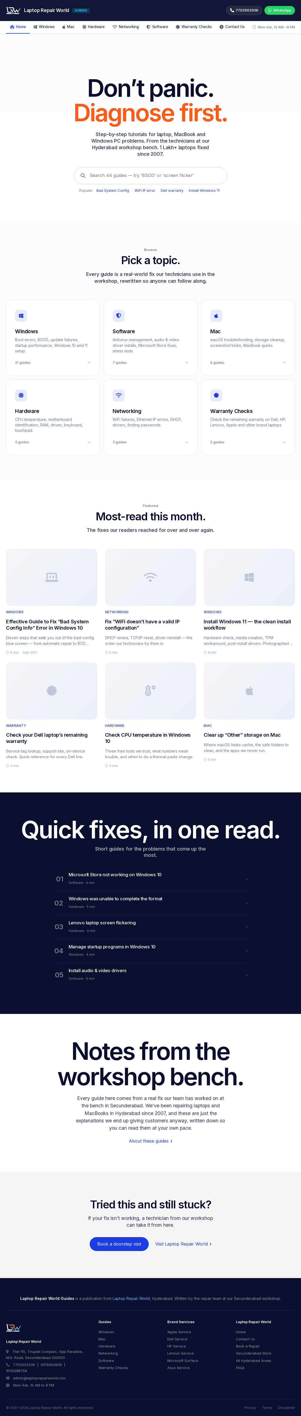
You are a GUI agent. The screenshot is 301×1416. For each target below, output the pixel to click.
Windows (44, 27)
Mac (68, 27)
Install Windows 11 (204, 190)
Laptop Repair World (131, 1298)
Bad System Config (113, 190)
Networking (125, 27)
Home (18, 27)
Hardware (93, 27)
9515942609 (51, 1364)
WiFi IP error (145, 190)
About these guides (149, 1141)
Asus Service (178, 1367)
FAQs (240, 1367)
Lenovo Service (180, 1353)
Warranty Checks (194, 27)
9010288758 (16, 1370)
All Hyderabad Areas (253, 1360)
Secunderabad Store (253, 1353)
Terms (267, 1408)
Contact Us (232, 27)
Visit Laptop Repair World (181, 1244)
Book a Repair (248, 1346)
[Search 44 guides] (150, 175)
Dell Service (177, 1339)
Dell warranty (172, 190)
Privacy (250, 1408)
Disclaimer (286, 1408)
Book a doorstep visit (119, 1244)
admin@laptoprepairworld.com (39, 1378)
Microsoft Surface (182, 1360)
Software (157, 27)
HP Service (176, 1346)
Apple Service (179, 1332)
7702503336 (24, 1364)
